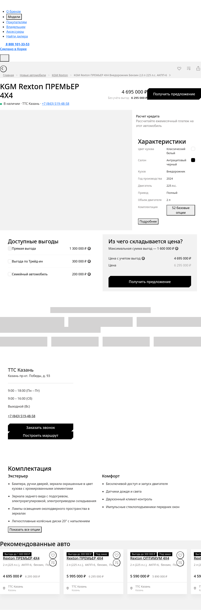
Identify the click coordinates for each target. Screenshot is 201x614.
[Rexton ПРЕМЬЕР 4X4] (21, 558)
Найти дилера (17, 36)
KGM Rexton (60, 75)
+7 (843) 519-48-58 (55, 103)
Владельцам (15, 27)
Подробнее (148, 221)
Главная (8, 75)
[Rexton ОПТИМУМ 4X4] (149, 558)
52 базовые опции (181, 210)
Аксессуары (15, 31)
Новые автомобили (33, 75)
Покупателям (16, 22)
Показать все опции (25, 529)
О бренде (13, 11)
